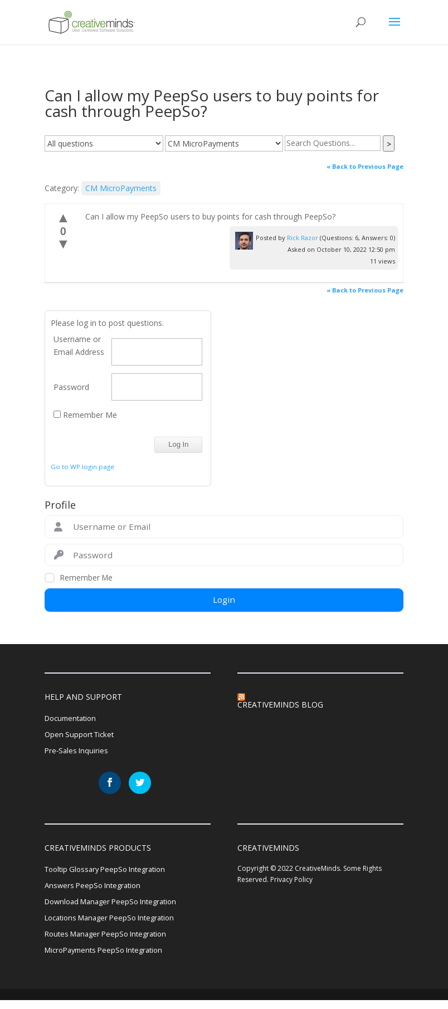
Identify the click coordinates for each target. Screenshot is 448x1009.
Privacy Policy (291, 883)
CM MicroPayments (121, 188)
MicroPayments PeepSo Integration (109, 958)
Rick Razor (302, 237)
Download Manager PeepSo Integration (116, 906)
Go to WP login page (82, 466)
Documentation (73, 718)
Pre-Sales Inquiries (78, 753)
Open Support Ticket (82, 735)
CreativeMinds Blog (280, 704)
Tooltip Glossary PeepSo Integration (110, 872)
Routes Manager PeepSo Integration (111, 941)
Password (71, 387)
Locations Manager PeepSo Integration (116, 924)
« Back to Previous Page (365, 166)
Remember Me (85, 415)
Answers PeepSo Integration (96, 890)
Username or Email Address (78, 346)
